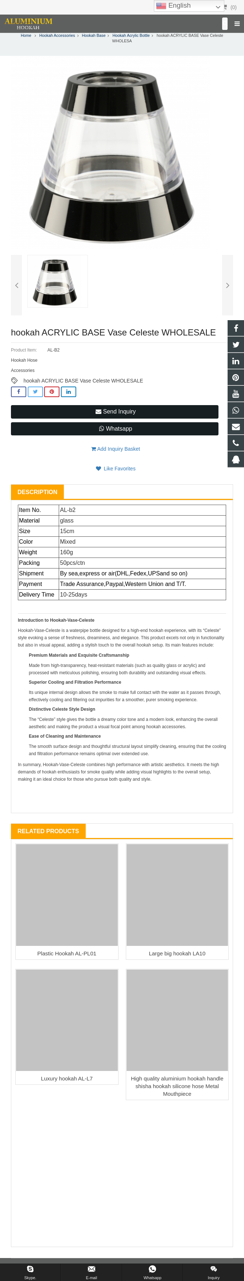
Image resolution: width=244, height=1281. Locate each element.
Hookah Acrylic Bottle (131, 35)
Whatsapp (115, 429)
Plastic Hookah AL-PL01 (66, 953)
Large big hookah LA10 (177, 953)
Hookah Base (94, 35)
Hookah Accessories (57, 35)
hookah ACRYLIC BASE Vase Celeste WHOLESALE (83, 381)
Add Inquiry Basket (115, 449)
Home (26, 35)
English (173, 5)
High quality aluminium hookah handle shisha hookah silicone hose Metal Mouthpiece (177, 1086)
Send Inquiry (116, 411)
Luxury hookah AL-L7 (67, 1078)
